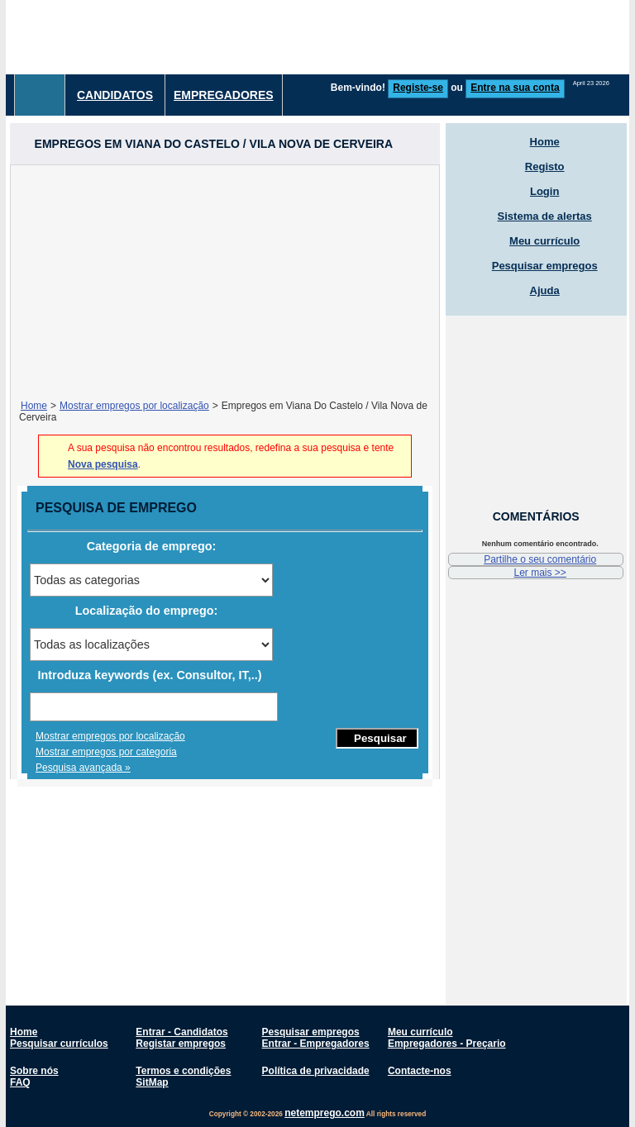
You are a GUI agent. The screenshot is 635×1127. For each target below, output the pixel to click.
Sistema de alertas (545, 216)
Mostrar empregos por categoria (106, 752)
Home (34, 405)
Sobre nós (34, 1071)
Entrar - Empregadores (316, 1043)
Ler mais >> (539, 572)
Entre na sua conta (514, 87)
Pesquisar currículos (59, 1043)
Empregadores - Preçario (447, 1043)
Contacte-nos (419, 1071)
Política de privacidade (316, 1071)
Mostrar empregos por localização (134, 405)
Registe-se (418, 87)
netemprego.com (324, 1113)
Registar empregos (181, 1043)
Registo (545, 166)
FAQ (20, 1082)
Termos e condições (183, 1071)
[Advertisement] (224, 281)
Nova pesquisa (103, 464)
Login (544, 191)
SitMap (152, 1082)
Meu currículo (544, 241)
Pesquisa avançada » (83, 767)
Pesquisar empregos (545, 265)
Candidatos (115, 95)
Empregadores (224, 95)
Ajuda (545, 290)
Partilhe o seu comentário (540, 559)
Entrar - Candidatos (181, 1032)
